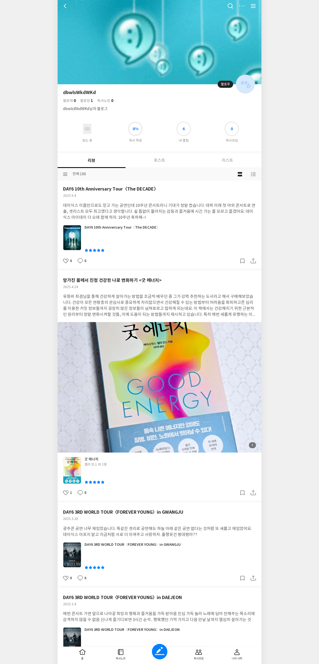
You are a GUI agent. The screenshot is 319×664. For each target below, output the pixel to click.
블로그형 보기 (240, 174)
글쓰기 (159, 651)
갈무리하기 (242, 261)
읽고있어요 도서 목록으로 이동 (87, 128)
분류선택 (65, 174)
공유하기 (253, 261)
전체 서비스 (253, 6)
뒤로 (65, 6)
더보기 (242, 6)
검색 (230, 6)
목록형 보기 (253, 174)
